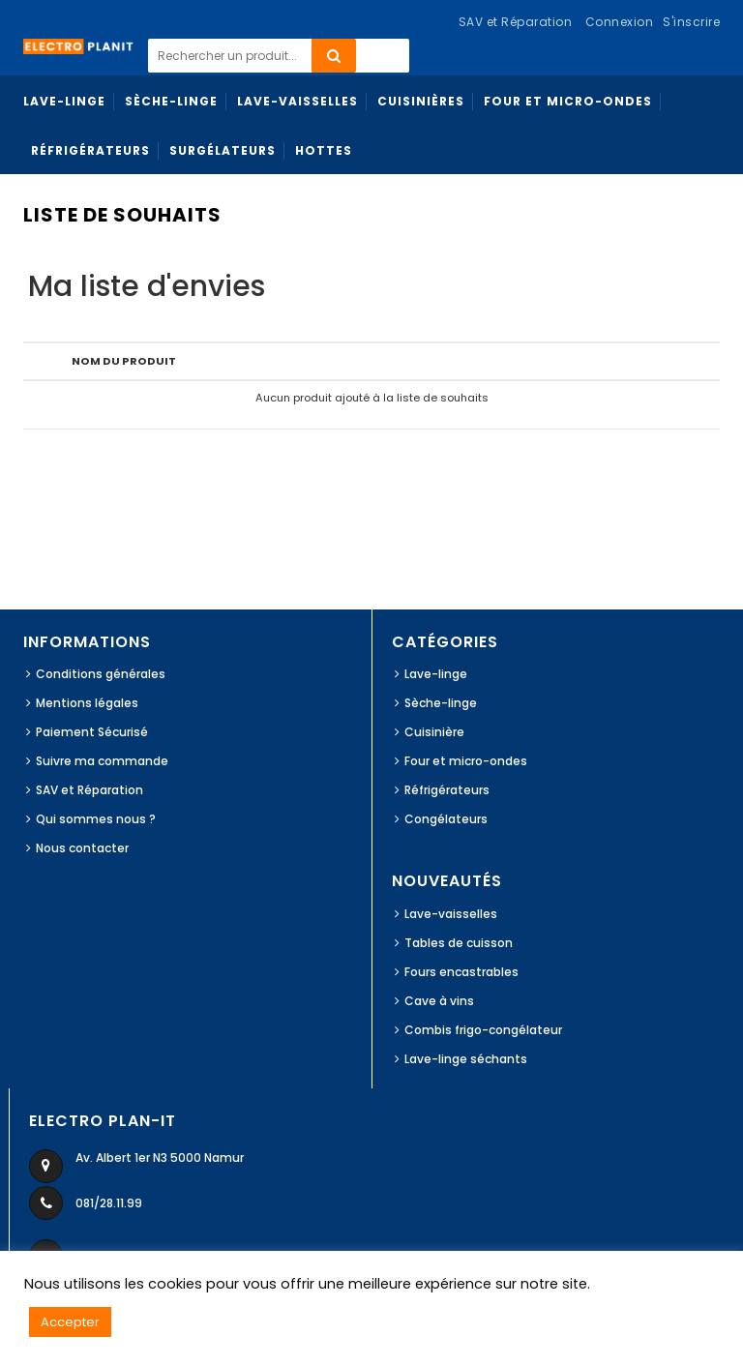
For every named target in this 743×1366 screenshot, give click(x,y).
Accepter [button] (70, 1322)
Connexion (619, 22)
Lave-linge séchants (465, 1059)
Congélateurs (446, 819)
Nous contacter (82, 848)
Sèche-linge (440, 703)
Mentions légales (87, 703)
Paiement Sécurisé (92, 732)
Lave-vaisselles (450, 914)
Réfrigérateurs (447, 790)
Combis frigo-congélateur (483, 1030)
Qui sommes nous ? (96, 819)
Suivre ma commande (102, 761)
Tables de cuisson (458, 943)
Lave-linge (435, 674)
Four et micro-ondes (465, 761)
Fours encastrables (461, 972)
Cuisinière (434, 732)
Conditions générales (100, 674)
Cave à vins (439, 1001)
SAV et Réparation (89, 790)
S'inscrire (691, 22)
